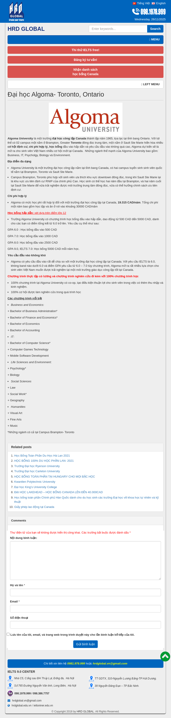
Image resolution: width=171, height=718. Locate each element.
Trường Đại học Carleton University (37, 471)
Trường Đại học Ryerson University (37, 466)
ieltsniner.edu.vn (43, 705)
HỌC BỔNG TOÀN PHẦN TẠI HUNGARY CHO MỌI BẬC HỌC (54, 476)
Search (155, 29)
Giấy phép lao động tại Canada (34, 507)
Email (14, 601)
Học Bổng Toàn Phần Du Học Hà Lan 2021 (42, 455)
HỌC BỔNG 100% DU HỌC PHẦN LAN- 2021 (44, 460)
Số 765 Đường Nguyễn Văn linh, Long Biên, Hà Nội (44, 685)
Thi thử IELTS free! (85, 50)
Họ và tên (16, 585)
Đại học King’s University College (35, 487)
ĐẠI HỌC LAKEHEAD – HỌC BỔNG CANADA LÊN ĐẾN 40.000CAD (58, 492)
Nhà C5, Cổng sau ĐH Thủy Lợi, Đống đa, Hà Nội (43, 678)
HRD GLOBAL (85, 711)
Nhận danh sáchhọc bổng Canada (85, 72)
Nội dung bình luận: (23, 538)
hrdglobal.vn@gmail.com (26, 700)
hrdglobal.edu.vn (21, 705)
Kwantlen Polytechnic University (34, 481)
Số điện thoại (19, 617)
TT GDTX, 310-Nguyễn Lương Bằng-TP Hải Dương (125, 678)
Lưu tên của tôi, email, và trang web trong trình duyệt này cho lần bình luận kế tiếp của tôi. (72, 634)
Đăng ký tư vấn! (85, 60)
